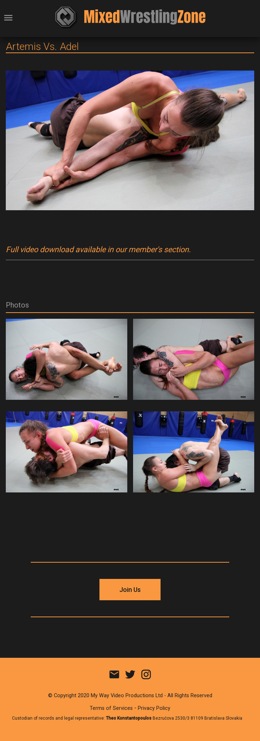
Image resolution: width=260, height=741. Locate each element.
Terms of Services (111, 708)
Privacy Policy (154, 708)
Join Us (130, 589)
